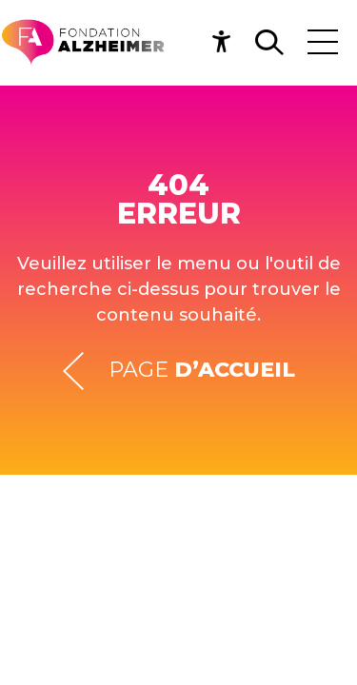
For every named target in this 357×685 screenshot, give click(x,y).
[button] (227, 42)
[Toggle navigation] (322, 42)
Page (179, 370)
